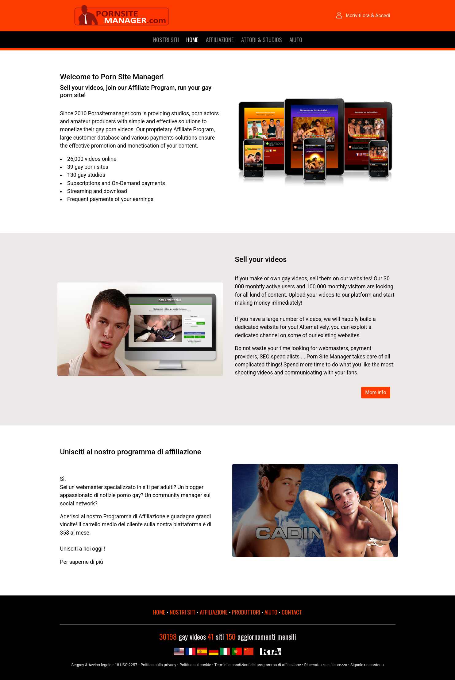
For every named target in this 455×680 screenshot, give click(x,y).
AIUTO (295, 39)
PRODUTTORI (246, 611)
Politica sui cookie (195, 664)
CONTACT (292, 611)
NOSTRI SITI (166, 39)
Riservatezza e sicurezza (325, 664)
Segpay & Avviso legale (91, 664)
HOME (192, 39)
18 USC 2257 (126, 664)
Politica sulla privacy (158, 664)
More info (375, 392)
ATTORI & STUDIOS (261, 39)
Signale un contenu (367, 664)
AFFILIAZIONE (220, 39)
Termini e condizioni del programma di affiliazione (257, 664)
